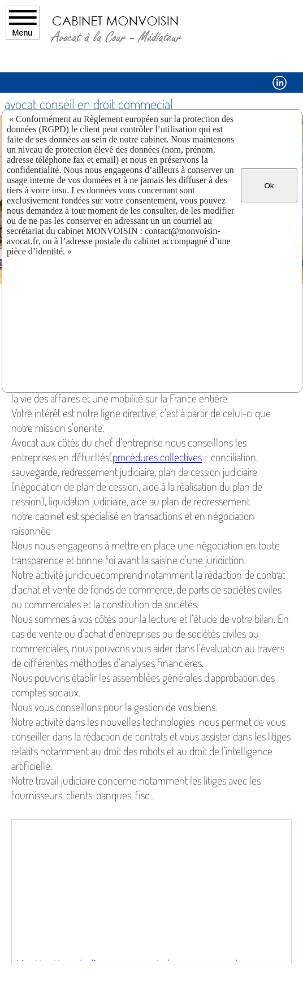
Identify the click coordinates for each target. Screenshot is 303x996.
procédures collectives (157, 456)
